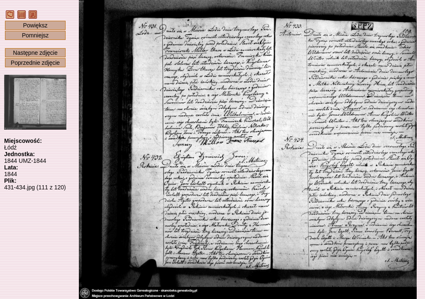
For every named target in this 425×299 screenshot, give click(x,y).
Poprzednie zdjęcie (35, 62)
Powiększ (35, 25)
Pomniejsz (35, 35)
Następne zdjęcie (35, 52)
